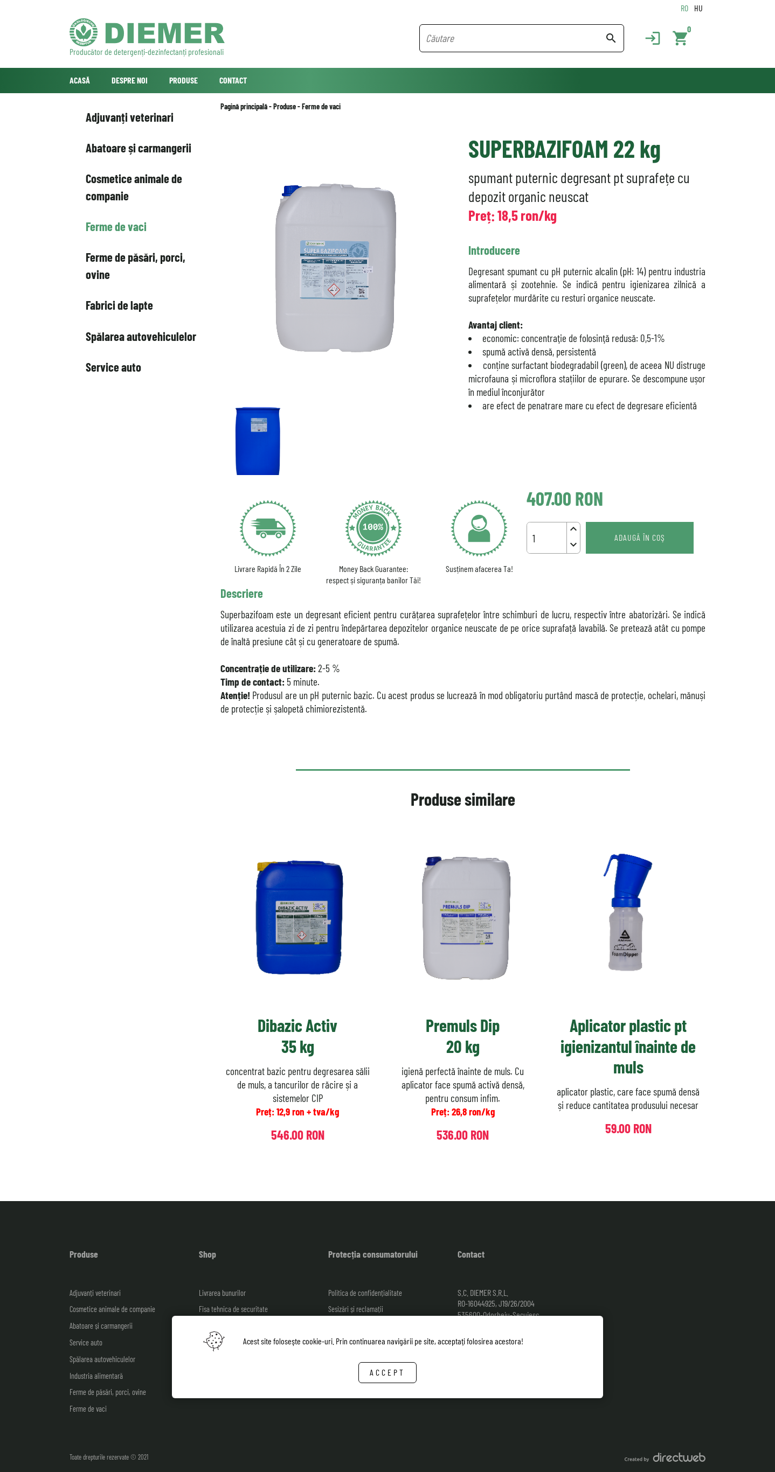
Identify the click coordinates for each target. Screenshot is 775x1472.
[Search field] (515, 38)
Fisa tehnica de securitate (233, 1309)
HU (698, 8)
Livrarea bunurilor (222, 1292)
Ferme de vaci (116, 226)
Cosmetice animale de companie (134, 186)
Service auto (113, 367)
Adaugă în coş (639, 537)
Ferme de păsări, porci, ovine (135, 265)
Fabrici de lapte (119, 305)
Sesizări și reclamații (355, 1309)
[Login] (647, 38)
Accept (387, 1372)
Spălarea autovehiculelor (141, 336)
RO (684, 8)
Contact (233, 80)
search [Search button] (611, 38)
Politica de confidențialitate (365, 1292)
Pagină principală (243, 106)
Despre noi (130, 80)
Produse (183, 80)
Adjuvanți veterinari (130, 117)
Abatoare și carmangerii (138, 148)
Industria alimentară (96, 1375)
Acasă (80, 80)
